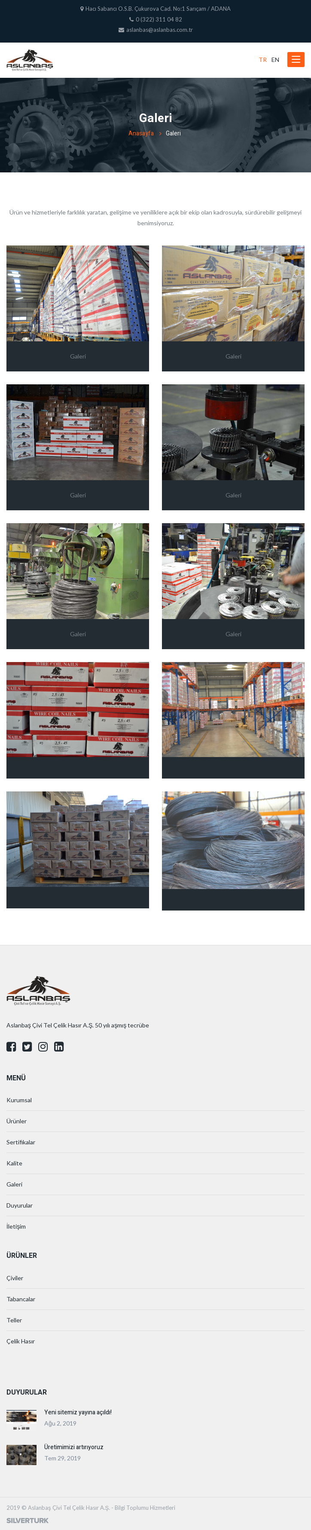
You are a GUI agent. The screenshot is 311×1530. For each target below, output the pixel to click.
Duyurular (19, 1205)
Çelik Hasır (20, 1341)
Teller (14, 1320)
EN (275, 59)
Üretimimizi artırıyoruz (74, 1447)
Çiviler (14, 1278)
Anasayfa (141, 133)
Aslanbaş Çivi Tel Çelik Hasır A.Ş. (69, 1507)
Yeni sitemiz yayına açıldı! (78, 1412)
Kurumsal (19, 1100)
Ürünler (16, 1121)
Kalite (14, 1163)
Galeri (14, 1184)
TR (263, 59)
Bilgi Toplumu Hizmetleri (145, 1507)
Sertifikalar (20, 1142)
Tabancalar (20, 1299)
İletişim (16, 1226)
